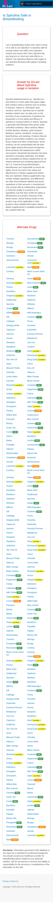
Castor (30, 278)
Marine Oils (32, 453)
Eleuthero (31, 295)
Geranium (10, 256)
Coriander (31, 385)
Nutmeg (9, 283)
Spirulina (10, 304)
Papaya (30, 449)
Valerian (9, 449)
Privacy (5, 881)
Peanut (9, 287)
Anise (8, 364)
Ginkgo (9, 393)
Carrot (30, 364)
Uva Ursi (31, 342)
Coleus (30, 393)
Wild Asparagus (34, 312)
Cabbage (10, 321)
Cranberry (31, 317)
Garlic (30, 287)
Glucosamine (33, 239)
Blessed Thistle (13, 368)
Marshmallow (12, 453)
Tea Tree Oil (11, 359)
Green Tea (11, 428)
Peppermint (32, 389)
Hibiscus (31, 372)
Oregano (10, 295)
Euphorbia (31, 330)
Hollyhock (10, 355)
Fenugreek (32, 243)
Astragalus (11, 402)
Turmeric (10, 239)
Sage (29, 406)
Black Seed (32, 291)
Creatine (31, 347)
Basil (29, 267)
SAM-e (9, 436)
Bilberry (30, 308)
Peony (30, 321)
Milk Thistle (32, 402)
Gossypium (11, 406)
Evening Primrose (35, 334)
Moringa (10, 243)
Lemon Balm (12, 376)
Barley (9, 440)
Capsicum (10, 330)
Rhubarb (10, 385)
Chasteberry (11, 251)
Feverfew (31, 325)
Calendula (31, 398)
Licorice (30, 410)
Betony (9, 423)
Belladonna (32, 338)
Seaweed (10, 342)
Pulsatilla (10, 445)
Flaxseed (10, 419)
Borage (9, 247)
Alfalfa (9, 312)
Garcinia (10, 381)
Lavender (10, 267)
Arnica (9, 389)
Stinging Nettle (12, 325)
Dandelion (10, 291)
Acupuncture (32, 415)
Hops (29, 432)
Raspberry (11, 347)
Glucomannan (12, 260)
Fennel (9, 338)
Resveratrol (32, 247)
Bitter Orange (33, 376)
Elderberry (11, 398)
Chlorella (10, 372)
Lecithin (30, 440)
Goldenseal (11, 300)
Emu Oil (30, 368)
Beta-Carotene (33, 283)
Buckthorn (31, 436)
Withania (31, 304)
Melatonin (10, 351)
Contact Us (14, 881)
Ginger (9, 308)
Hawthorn (31, 300)
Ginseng (10, 278)
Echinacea (31, 355)
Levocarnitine (33, 445)
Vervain (30, 256)
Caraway (31, 423)
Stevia (30, 746)
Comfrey (10, 271)
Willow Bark (11, 415)
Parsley (9, 410)
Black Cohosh (33, 381)
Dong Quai (32, 359)
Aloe (29, 351)
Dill (7, 317)
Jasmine (10, 334)
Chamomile (32, 428)
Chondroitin (32, 251)
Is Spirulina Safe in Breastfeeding (17, 17)
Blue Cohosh (33, 419)
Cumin (9, 432)
